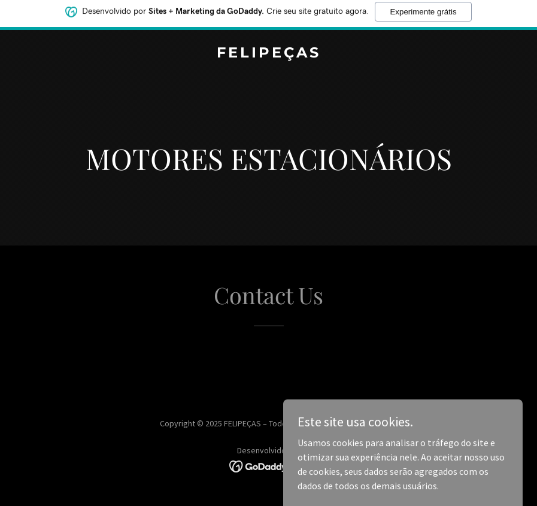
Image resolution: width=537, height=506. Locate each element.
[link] (269, 54)
